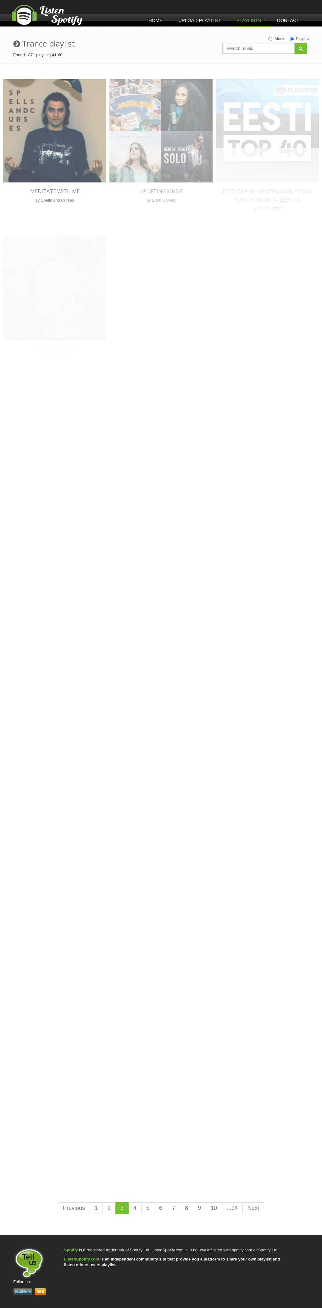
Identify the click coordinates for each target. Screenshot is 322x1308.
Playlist (299, 38)
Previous (74, 1208)
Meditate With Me (55, 191)
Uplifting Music (161, 191)
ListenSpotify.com (81, 1259)
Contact (288, 20)
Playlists (248, 20)
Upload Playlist (199, 20)
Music (276, 38)
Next (253, 1208)
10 (214, 1208)
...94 (232, 1208)
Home (155, 20)
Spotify (71, 1250)
